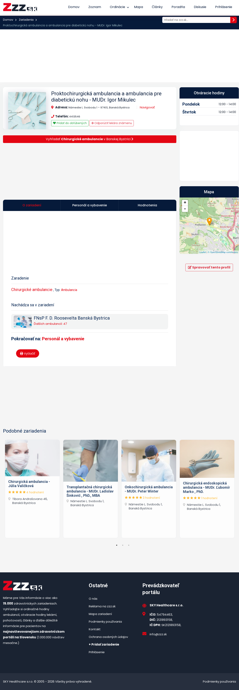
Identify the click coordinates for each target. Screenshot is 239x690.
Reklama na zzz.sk (102, 606)
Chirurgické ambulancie (31, 289)
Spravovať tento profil (209, 267)
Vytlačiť (27, 353)
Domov (74, 7)
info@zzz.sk (158, 634)
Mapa (138, 7)
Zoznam (94, 7)
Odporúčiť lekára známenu (111, 123)
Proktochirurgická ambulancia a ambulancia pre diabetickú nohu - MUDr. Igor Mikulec (106, 96)
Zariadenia (26, 20)
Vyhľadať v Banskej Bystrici (89, 139)
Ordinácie (117, 7)
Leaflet (202, 252)
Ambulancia (69, 290)
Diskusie (200, 7)
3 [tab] (129, 545)
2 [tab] (123, 545)
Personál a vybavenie (63, 338)
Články (157, 7)
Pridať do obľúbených (70, 123)
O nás (93, 598)
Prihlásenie (223, 7)
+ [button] (185, 203)
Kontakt (95, 629)
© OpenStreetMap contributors (223, 252)
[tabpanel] (32, 488)
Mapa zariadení (100, 614)
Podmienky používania (105, 621)
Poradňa (178, 7)
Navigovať (147, 107)
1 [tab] (117, 545)
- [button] (185, 209)
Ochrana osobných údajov (108, 637)
